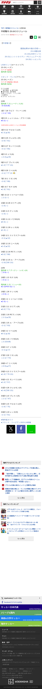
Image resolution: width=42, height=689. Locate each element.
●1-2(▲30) (5, 133)
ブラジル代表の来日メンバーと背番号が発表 (20, 485)
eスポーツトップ (31, 653)
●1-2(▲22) (5, 246)
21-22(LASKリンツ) (33, 54)
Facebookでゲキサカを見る (11, 602)
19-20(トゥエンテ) (33, 59)
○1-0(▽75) (5, 407)
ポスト (11, 429)
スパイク (33, 631)
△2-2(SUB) (6, 342)
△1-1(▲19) (6, 317)
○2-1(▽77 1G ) (8, 173)
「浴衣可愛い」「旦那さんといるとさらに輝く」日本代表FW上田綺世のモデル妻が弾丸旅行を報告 (22, 475)
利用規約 (4, 671)
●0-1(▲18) (5, 334)
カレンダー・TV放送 (29, 662)
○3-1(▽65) (5, 149)
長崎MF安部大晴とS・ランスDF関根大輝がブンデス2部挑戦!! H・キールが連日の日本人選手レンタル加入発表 (23, 491)
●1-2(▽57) (5, 382)
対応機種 (4, 668)
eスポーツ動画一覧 (17, 655)
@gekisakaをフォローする (11, 598)
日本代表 (4, 631)
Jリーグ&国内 (11, 631)
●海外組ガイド (7, 420)
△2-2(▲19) (6, 157)
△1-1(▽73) (6, 358)
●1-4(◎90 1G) (7, 390)
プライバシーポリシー (14, 671)
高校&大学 (18, 631)
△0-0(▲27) (6, 366)
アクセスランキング (18, 662)
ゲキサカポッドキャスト (8, 647)
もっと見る (21, 498)
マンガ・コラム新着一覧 (8, 653)
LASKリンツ (6, 65)
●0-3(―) (4, 222)
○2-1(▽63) (5, 325)
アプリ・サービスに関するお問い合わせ (12, 675)
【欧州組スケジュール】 (16, 34)
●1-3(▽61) (5, 189)
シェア (21, 429)
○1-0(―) (4, 206)
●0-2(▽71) (5, 309)
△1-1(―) (5, 198)
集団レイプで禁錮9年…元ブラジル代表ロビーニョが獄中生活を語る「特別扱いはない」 (22, 480)
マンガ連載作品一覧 (21, 653)
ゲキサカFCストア (6, 662)
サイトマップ (29, 668)
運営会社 (21, 668)
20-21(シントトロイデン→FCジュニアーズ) (23, 57)
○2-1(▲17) (5, 350)
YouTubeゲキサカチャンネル (9, 644)
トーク (31, 428)
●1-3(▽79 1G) (7, 374)
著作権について (13, 668)
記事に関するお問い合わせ (24, 673)
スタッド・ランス (8, 77)
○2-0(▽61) (5, 141)
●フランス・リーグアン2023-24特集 (16, 422)
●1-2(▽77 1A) (7, 165)
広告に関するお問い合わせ (8, 673)
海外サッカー (26, 631)
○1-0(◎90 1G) (7, 262)
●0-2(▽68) (5, 254)
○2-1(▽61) (5, 415)
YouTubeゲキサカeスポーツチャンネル (28, 644)
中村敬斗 (6, 43)
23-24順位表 (36, 51)
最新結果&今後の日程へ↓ (30, 48)
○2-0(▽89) (5, 181)
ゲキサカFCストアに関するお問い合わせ (12, 677)
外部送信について (27, 671)
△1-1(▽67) (6, 399)
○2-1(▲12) (5, 238)
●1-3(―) (4, 230)
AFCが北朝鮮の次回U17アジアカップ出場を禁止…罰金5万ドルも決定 (22, 469)
